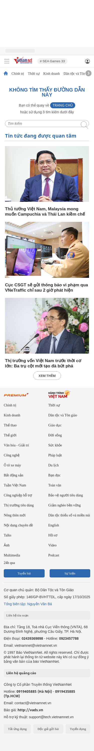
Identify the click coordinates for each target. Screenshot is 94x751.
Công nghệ (12, 455)
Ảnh (7, 545)
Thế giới (10, 435)
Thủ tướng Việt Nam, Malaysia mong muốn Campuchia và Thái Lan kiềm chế (45, 212)
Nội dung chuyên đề (18, 525)
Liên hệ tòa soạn (17, 615)
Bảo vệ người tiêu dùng (65, 495)
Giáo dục (55, 425)
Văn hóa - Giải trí (16, 445)
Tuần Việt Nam (15, 485)
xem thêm (47, 375)
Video (52, 545)
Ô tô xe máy (12, 465)
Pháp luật (55, 455)
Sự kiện (69, 573)
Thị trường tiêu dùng (19, 505)
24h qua (9, 563)
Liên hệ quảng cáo (21, 673)
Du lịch (53, 465)
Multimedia (12, 555)
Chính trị (18, 74)
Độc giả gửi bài (48, 729)
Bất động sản (13, 475)
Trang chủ (63, 105)
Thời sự (33, 74)
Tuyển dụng (78, 729)
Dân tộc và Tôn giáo (77, 74)
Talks (7, 535)
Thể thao (10, 425)
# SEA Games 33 (52, 61)
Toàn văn (54, 485)
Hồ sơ (52, 535)
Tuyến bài (24, 573)
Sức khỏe (55, 445)
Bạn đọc (54, 475)
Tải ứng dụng (17, 729)
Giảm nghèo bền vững (64, 505)
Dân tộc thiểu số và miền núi (69, 515)
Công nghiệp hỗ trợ (18, 495)
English (53, 525)
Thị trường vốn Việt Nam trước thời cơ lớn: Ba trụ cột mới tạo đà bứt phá (43, 363)
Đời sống (55, 435)
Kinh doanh (51, 74)
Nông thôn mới (15, 515)
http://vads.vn (30, 709)
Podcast (53, 555)
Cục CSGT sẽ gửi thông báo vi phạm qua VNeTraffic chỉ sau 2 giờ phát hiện (46, 288)
